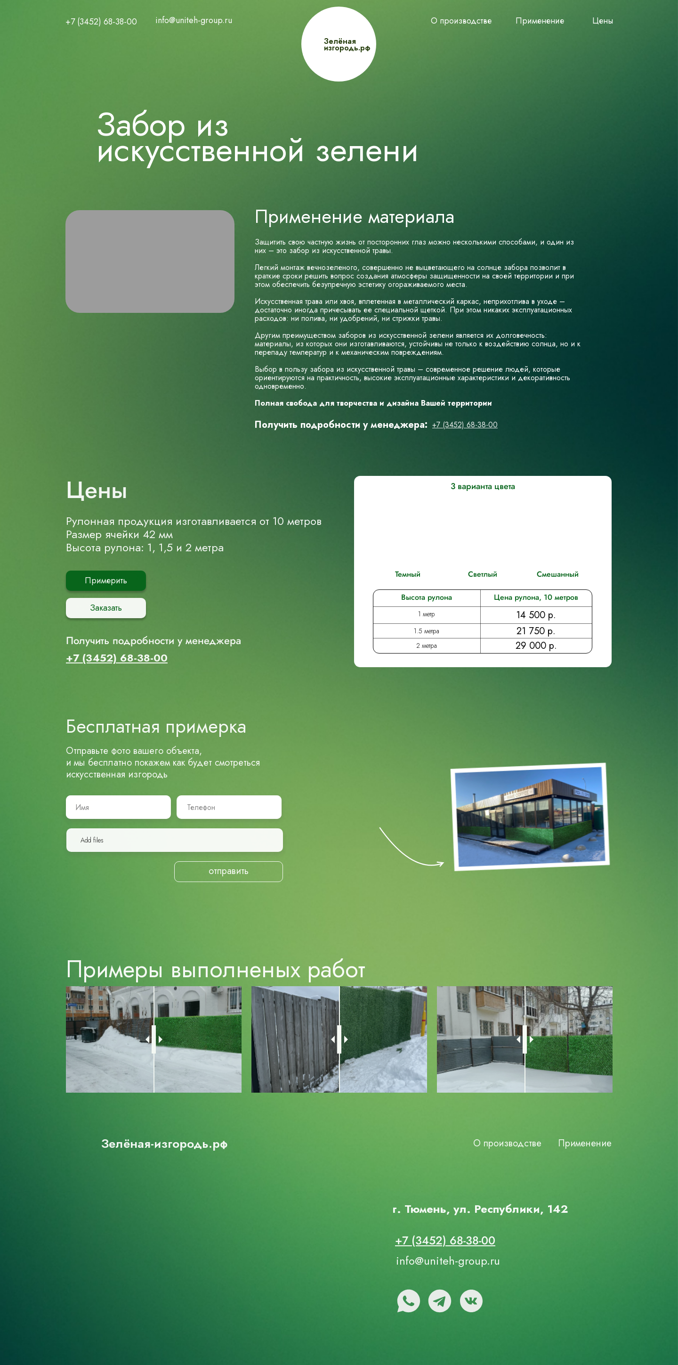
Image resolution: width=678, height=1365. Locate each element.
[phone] (230, 804)
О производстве (461, 21)
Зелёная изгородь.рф (347, 44)
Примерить (106, 578)
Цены (602, 21)
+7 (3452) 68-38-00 (101, 22)
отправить (229, 869)
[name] (118, 804)
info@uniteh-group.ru (193, 20)
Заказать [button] (106, 604)
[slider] (154, 1036)
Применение (540, 21)
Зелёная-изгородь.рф (164, 1140)
